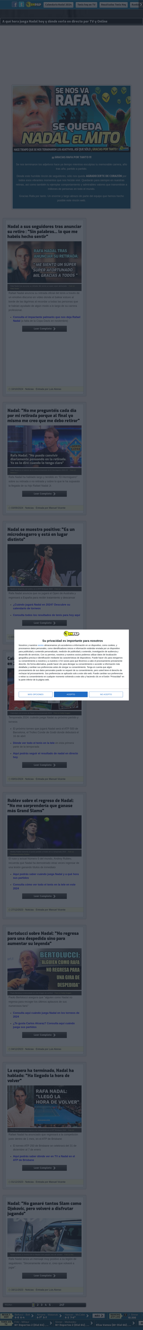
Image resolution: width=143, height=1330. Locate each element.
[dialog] (71, 665)
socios (41, 645)
